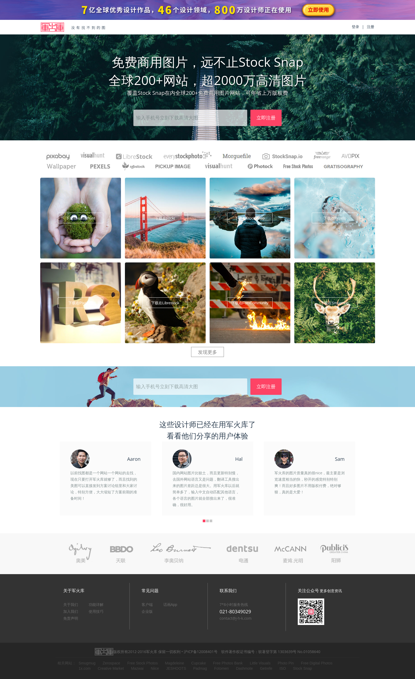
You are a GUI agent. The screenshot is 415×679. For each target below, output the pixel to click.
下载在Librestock (165, 303)
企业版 (147, 611)
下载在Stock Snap (250, 218)
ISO (282, 668)
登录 (355, 27)
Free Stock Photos (142, 663)
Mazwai (137, 668)
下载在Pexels (334, 218)
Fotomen (221, 668)
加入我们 (70, 611)
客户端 (147, 604)
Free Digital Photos (316, 663)
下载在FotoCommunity (250, 303)
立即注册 (266, 117)
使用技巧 (96, 611)
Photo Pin (286, 663)
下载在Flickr (165, 218)
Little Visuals (260, 663)
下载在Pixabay (80, 303)
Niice (155, 668)
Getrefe (266, 668)
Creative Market (111, 668)
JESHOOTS (176, 668)
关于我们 (70, 604)
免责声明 (70, 618)
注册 (370, 27)
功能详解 (96, 604)
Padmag (200, 668)
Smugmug (87, 663)
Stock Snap (302, 668)
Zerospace (111, 663)
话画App (170, 604)
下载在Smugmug (335, 303)
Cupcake (198, 663)
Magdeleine (174, 663)
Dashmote (244, 668)
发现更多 (207, 352)
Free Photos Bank (228, 663)
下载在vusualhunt (80, 218)
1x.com (85, 668)
